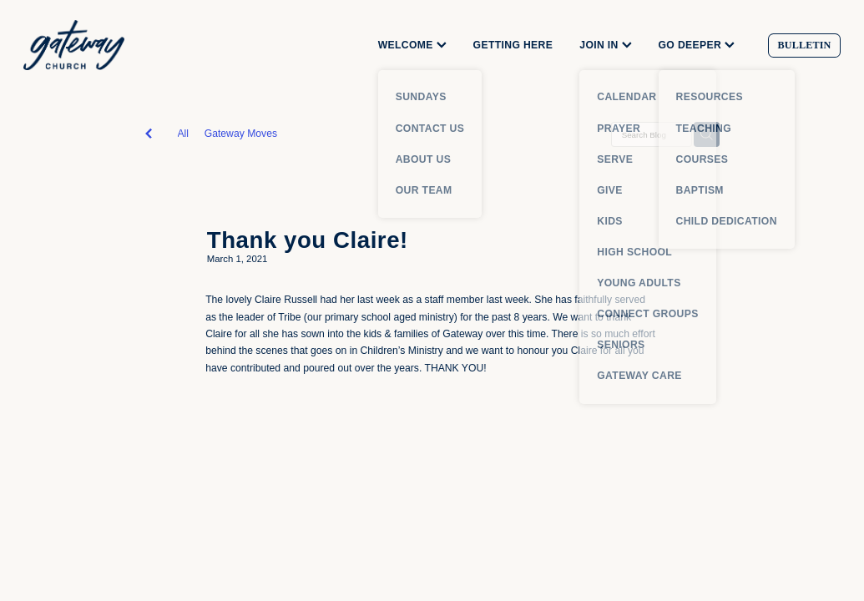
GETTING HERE (513, 45)
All (183, 133)
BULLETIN (804, 45)
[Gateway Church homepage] (105, 45)
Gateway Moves (241, 133)
